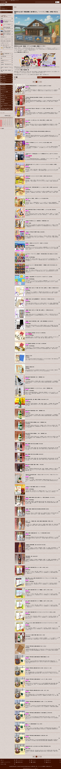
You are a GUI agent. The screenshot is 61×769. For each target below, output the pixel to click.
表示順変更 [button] (40, 77)
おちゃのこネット (28, 768)
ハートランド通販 (4, 2)
